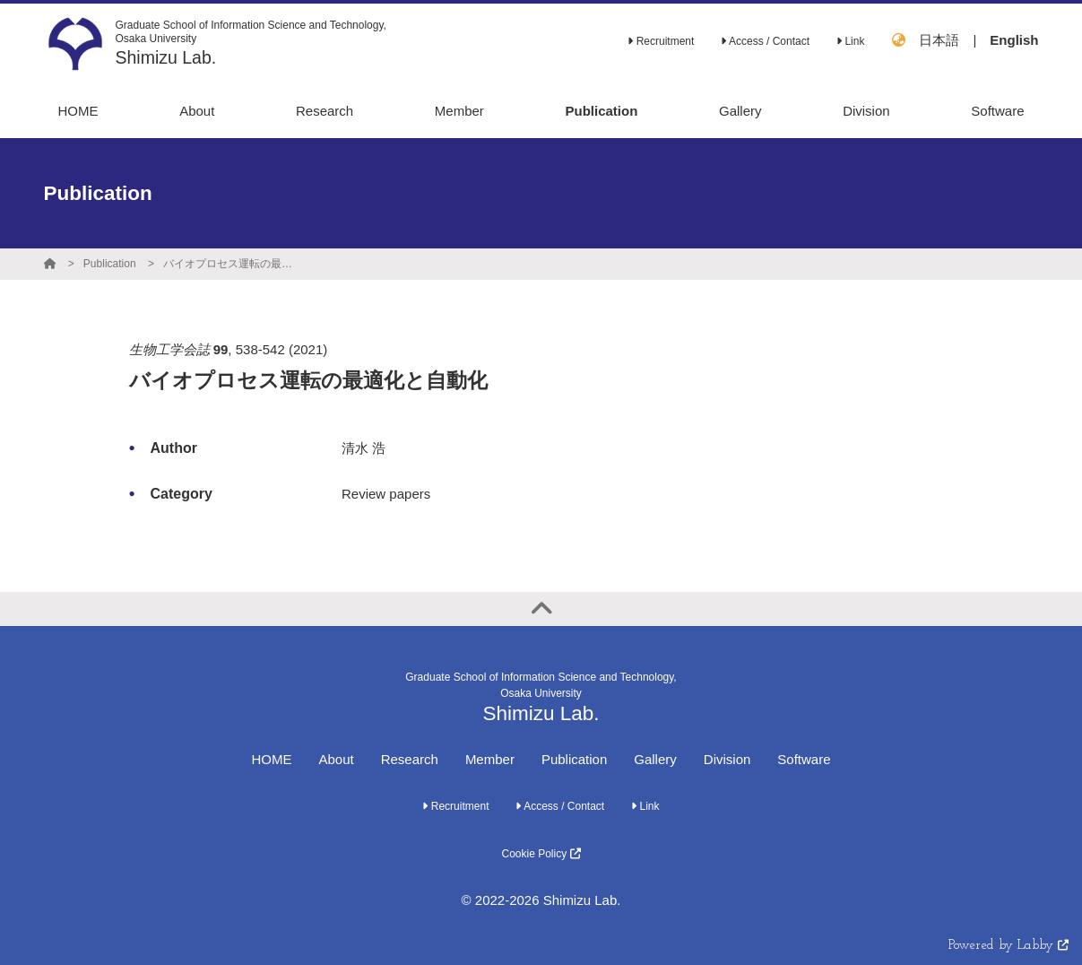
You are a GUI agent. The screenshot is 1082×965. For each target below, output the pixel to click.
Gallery (655, 759)
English (1014, 40)
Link (850, 41)
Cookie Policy (540, 854)
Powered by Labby (1008, 945)
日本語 (939, 40)
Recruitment (661, 41)
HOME (271, 759)
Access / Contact (765, 41)
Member (490, 759)
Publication (109, 263)
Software (803, 759)
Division (727, 759)
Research (409, 759)
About (335, 759)
